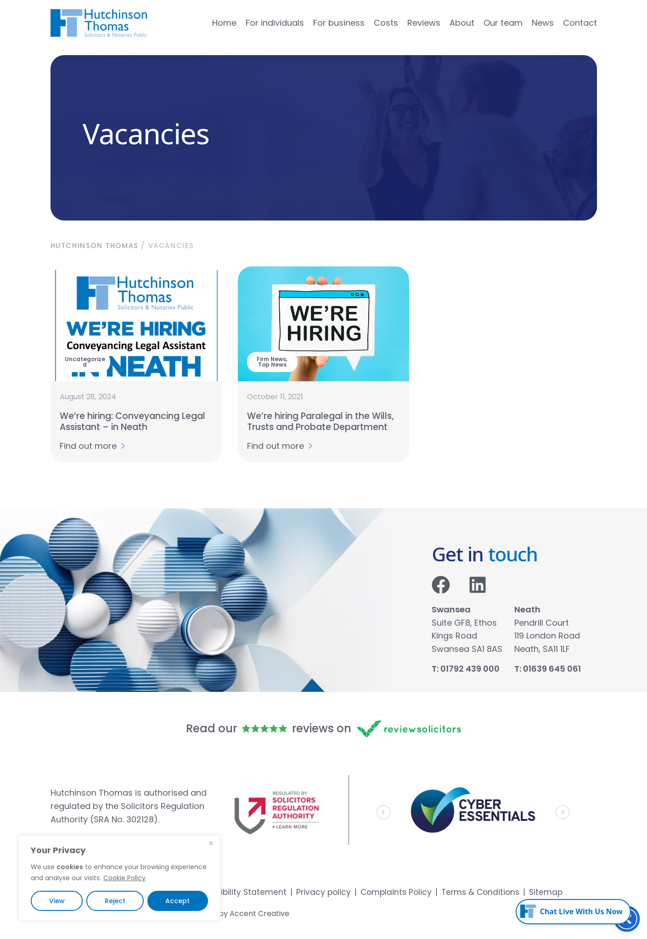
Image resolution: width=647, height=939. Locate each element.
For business (339, 23)
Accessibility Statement (239, 892)
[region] (119, 878)
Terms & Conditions (480, 892)
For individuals (275, 23)
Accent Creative (259, 913)
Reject (115, 900)
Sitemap (546, 892)
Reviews (423, 23)
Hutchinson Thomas (95, 245)
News (543, 23)
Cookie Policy (124, 877)
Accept (177, 900)
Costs (386, 23)
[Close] (210, 842)
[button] (383, 812)
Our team (503, 23)
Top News (272, 364)
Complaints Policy (396, 892)
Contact (580, 23)
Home (224, 23)
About (462, 23)
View (57, 900)
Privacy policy (323, 892)
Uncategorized (85, 361)
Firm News (271, 359)
